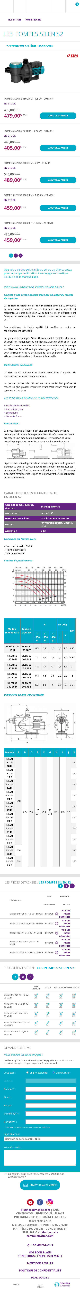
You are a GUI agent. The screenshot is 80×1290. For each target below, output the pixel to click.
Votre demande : (12, 1147)
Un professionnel (39, 1072)
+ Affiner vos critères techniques (29, 45)
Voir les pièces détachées (64, 913)
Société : (8, 1080)
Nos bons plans (40, 1252)
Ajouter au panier (58, 115)
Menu (16, 1284)
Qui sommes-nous (40, 1245)
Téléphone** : (11, 1113)
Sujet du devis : (12, 1134)
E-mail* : (8, 1105)
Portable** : (10, 1121)
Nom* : (8, 1097)
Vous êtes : (10, 1072)
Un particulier (63, 1072)
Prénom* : (9, 1089)
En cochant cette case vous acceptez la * (36, 1175)
